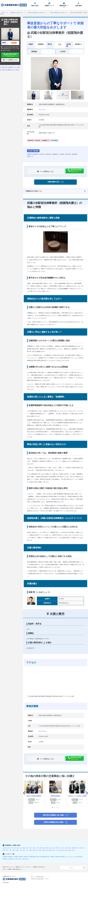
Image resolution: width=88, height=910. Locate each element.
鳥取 (30, 846)
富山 (64, 844)
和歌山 (17, 846)
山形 (21, 844)
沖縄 (73, 846)
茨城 (41, 844)
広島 (21, 846)
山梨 (54, 844)
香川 (37, 846)
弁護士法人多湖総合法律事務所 (33, 793)
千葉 (38, 844)
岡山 (24, 846)
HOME (4, 863)
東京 (27, 844)
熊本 (53, 846)
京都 (4, 846)
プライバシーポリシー (27, 863)
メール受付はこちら (42, 167)
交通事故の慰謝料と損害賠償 (21, 852)
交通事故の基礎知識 (8, 852)
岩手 (11, 844)
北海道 (4, 844)
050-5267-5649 (43, 105)
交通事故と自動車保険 (8, 855)
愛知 (70, 844)
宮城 (18, 844)
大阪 (83, 844)
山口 (27, 846)
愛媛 (43, 846)
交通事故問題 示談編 (34, 852)
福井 (67, 844)
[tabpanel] (55, 69)
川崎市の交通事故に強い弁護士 (53, 822)
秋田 (14, 844)
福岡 (50, 846)
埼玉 (30, 844)
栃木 (44, 844)
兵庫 (10, 846)
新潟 (51, 844)
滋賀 (13, 846)
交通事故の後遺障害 (60, 852)
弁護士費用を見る (53, 178)
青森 (8, 844)
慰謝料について (51, 4)
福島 (24, 844)
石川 (60, 844)
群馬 (48, 844)
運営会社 (19, 863)
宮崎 (59, 846)
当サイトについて (11, 863)
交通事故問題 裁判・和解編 (47, 852)
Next (87, 791)
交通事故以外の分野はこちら (33, 189)
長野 (57, 844)
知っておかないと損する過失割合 (74, 852)
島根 (34, 846)
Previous (24, 791)
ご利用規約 (37, 863)
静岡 (73, 844)
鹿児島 (69, 846)
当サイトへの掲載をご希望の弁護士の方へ (13, 865)
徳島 (40, 846)
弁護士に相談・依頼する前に (22, 855)
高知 (46, 846)
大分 (56, 846)
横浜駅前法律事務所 (55, 793)
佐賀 (62, 846)
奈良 (7, 846)
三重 (80, 844)
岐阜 (76, 844)
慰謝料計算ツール (65, 4)
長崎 (66, 846)
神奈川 (34, 844)
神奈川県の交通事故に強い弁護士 (53, 815)
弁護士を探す (36, 4)
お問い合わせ (44, 863)
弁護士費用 (80, 4)
